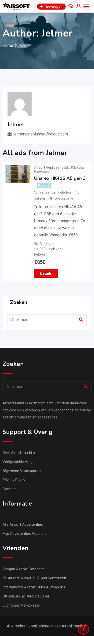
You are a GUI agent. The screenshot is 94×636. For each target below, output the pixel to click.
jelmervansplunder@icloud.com (41, 134)
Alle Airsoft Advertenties (23, 524)
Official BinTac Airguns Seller (26, 596)
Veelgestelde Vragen (20, 462)
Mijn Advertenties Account (24, 533)
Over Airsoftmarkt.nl (19, 452)
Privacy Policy (14, 480)
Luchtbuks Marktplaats (21, 605)
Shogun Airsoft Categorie (24, 569)
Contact (9, 489)
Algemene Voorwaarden (22, 471)
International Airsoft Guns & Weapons (34, 587)
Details (46, 273)
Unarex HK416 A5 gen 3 (60, 178)
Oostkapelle (63, 198)
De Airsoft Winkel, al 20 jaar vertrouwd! (34, 578)
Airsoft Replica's (47, 167)
